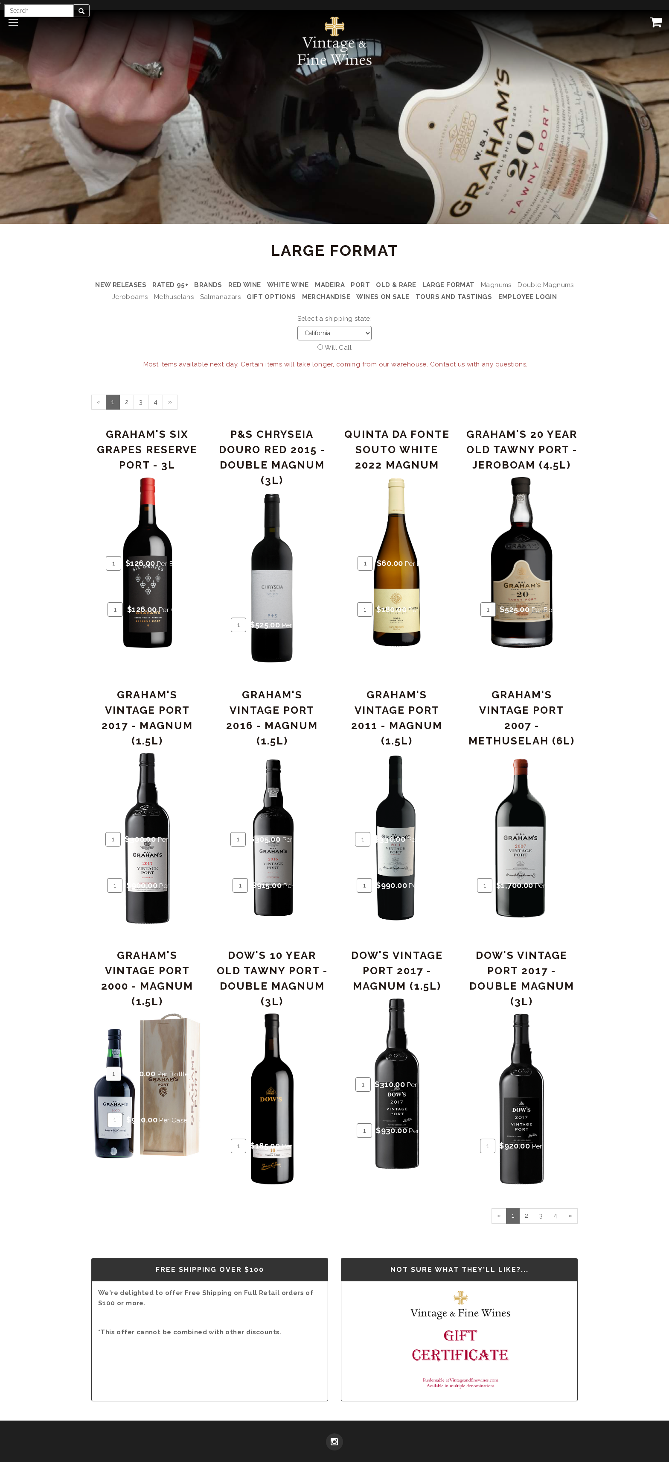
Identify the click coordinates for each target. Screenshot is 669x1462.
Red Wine (244, 285)
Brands (208, 285)
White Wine (288, 285)
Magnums (496, 285)
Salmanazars (220, 297)
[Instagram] (334, 1443)
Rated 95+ (170, 285)
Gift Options (271, 297)
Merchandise (326, 297)
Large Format (448, 285)
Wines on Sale (382, 297)
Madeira (330, 285)
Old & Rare (396, 285)
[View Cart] (654, 21)
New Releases (120, 285)
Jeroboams (130, 297)
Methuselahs (174, 297)
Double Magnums (546, 285)
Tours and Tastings (454, 297)
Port (360, 285)
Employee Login (527, 297)
